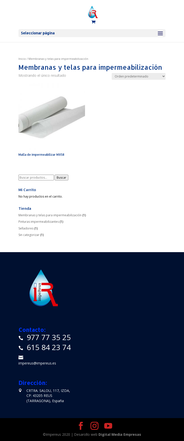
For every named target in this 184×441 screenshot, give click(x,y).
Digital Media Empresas (119, 434)
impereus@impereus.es (37, 363)
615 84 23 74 (49, 347)
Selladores (25, 228)
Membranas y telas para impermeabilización (50, 215)
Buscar (61, 177)
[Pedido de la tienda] (139, 76)
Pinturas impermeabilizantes (38, 222)
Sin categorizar (28, 235)
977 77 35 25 (49, 337)
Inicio (22, 59)
